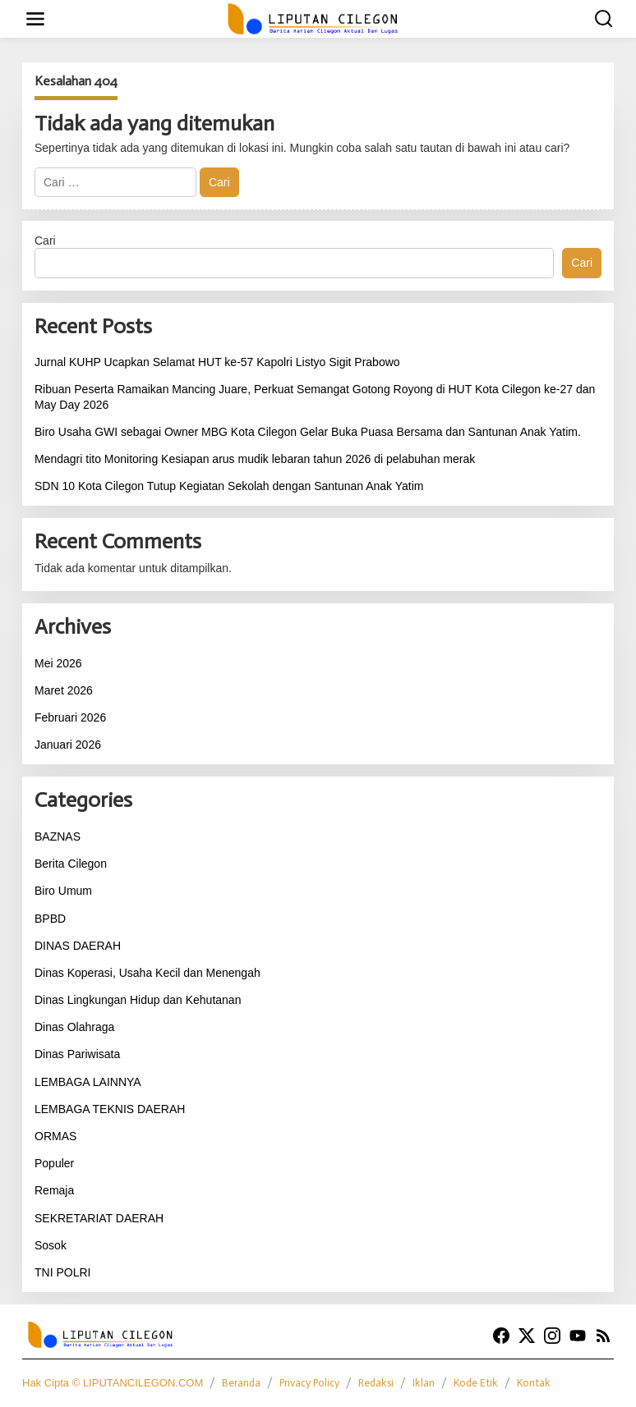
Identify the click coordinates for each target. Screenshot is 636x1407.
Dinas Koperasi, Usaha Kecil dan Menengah (147, 972)
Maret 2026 (64, 690)
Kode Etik (476, 1383)
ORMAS (55, 1136)
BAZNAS (58, 836)
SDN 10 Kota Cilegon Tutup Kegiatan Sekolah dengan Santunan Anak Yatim (229, 486)
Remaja (54, 1190)
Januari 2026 (68, 744)
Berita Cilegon (71, 863)
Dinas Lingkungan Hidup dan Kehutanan (138, 999)
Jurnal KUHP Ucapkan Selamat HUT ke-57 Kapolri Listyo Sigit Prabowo (217, 362)
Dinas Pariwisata (77, 1054)
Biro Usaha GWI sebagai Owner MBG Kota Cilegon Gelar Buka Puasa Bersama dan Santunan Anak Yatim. (308, 431)
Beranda (241, 1383)
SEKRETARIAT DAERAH (99, 1218)
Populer (54, 1163)
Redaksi (376, 1383)
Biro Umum (63, 890)
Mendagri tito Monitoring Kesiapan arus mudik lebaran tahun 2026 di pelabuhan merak (255, 458)
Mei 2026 (58, 663)
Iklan (423, 1383)
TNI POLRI (62, 1272)
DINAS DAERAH (78, 945)
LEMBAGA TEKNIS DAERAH (110, 1109)
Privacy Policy (309, 1383)
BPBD (50, 918)
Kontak (534, 1383)
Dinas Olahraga (74, 1026)
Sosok (51, 1245)
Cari (45, 240)
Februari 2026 (70, 717)
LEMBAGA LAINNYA (88, 1081)
